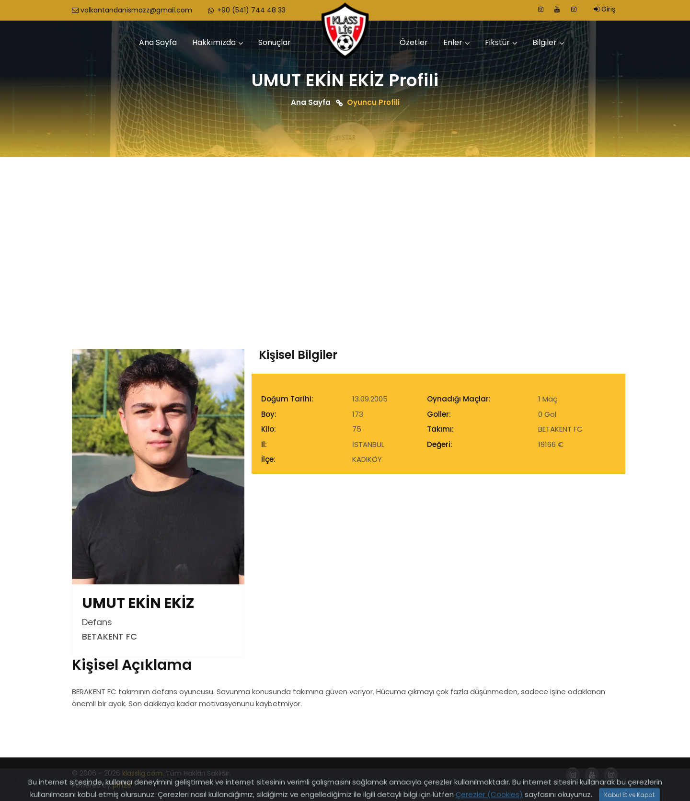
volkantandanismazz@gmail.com (132, 10)
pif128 (122, 785)
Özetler (414, 42)
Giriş (604, 9)
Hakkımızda (214, 42)
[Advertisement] (345, 229)
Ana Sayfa (158, 42)
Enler (452, 42)
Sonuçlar (274, 42)
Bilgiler (544, 42)
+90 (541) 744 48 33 (246, 10)
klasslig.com (142, 773)
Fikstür (497, 42)
